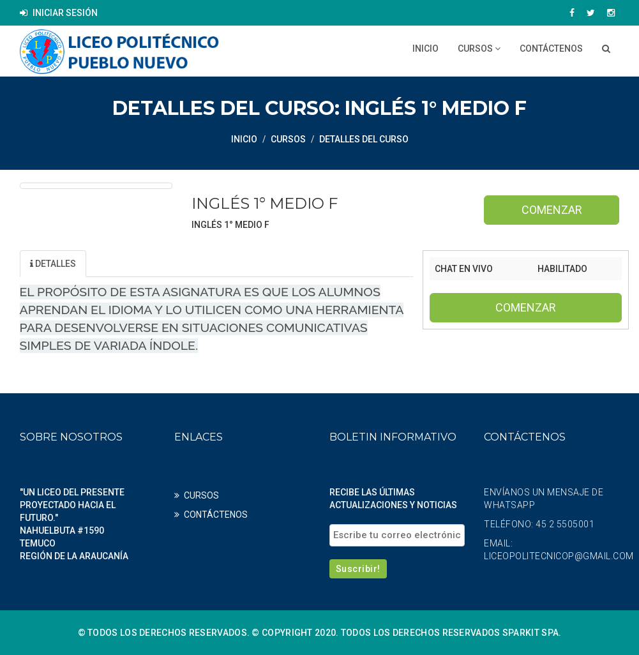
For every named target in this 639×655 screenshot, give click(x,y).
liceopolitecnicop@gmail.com (559, 556)
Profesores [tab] (196, 264)
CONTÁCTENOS (551, 48)
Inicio (425, 48)
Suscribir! (358, 569)
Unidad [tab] (119, 264)
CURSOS (479, 48)
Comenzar (552, 209)
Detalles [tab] (53, 264)
